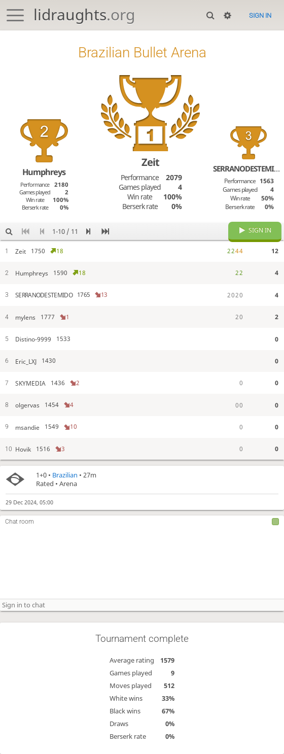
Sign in (260, 15)
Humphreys (43, 172)
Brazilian (65, 475)
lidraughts (84, 14)
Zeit (150, 162)
